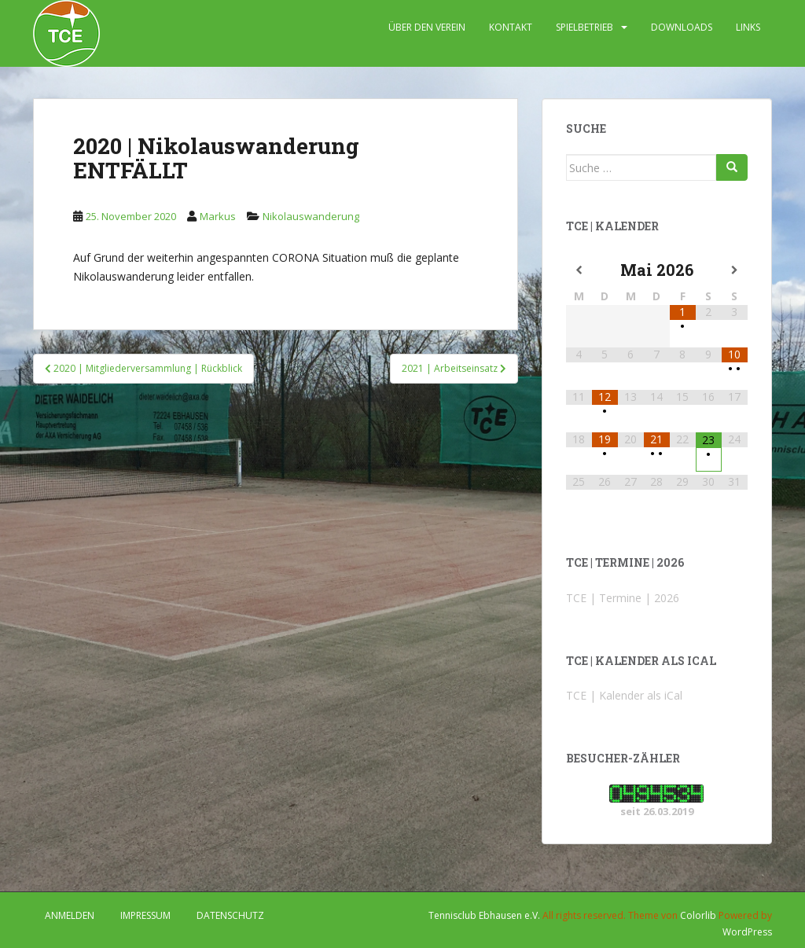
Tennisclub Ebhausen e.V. (484, 915)
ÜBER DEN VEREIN (426, 27)
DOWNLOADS (681, 27)
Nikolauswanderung (311, 216)
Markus (218, 216)
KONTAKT (510, 27)
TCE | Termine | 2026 (622, 597)
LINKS (748, 27)
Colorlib (698, 915)
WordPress (747, 932)
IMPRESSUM (145, 915)
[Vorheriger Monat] (579, 270)
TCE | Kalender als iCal (624, 695)
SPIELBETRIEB (584, 27)
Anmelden (69, 915)
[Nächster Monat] (735, 270)
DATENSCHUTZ (230, 915)
